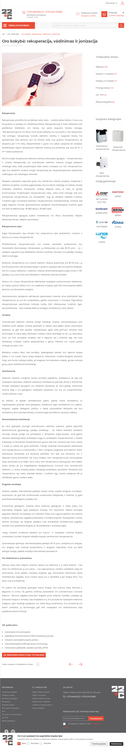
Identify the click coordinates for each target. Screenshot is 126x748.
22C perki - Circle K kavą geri (12, 714)
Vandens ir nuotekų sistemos (42, 705)
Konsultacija (6, 702)
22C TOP (101, 95)
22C (4, 34)
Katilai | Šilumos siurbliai (41, 692)
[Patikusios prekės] (86, 14)
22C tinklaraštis (13, 34)
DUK (3, 711)
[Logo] (8, 740)
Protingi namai (104, 88)
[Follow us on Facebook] (6, 732)
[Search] (121, 25)
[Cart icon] (104, 14)
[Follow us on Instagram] (13, 732)
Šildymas (102, 66)
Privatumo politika (8, 695)
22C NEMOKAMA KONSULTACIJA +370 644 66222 (23, 655)
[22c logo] (7, 14)
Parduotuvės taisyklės (9, 692)
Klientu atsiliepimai (8, 721)
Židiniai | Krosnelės (39, 695)
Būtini (21, 743)
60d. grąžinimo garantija (10, 708)
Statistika (45, 743)
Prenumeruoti (96, 718)
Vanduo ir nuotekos (106, 73)
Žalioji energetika (105, 102)
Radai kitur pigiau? (8, 705)
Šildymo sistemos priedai (41, 698)
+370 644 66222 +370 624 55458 (44, 11)
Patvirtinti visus (116, 744)
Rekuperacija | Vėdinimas (41, 702)
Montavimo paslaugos (9, 698)
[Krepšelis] (116, 14)
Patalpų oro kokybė (106, 80)
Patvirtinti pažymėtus (99, 744)
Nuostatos (33, 743)
